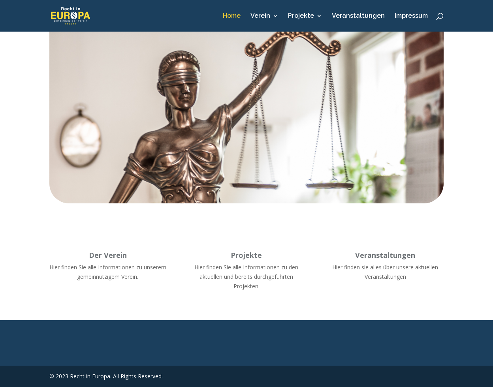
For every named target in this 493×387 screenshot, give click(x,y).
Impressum (411, 16)
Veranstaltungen (358, 16)
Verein (260, 16)
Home (232, 16)
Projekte (301, 16)
